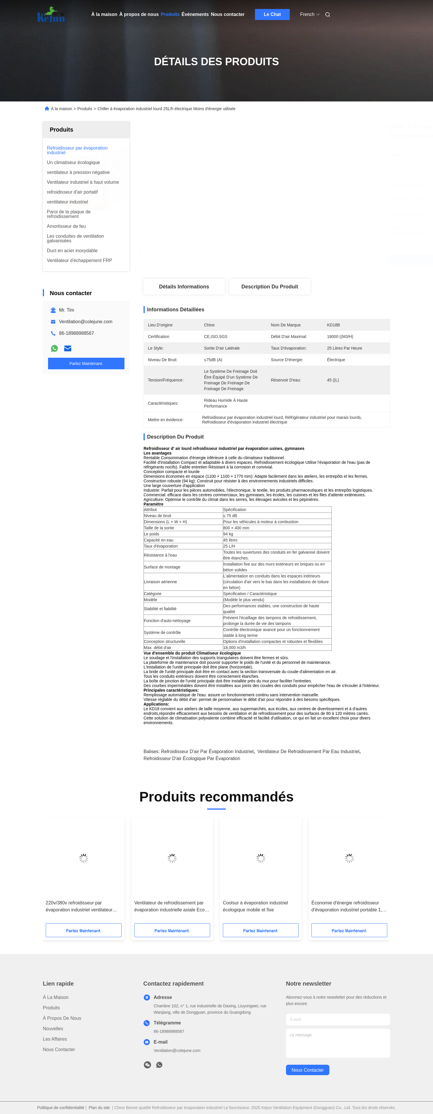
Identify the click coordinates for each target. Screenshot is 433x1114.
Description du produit (269, 287)
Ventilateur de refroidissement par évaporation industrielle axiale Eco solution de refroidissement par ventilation (169, 906)
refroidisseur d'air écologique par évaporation (192, 758)
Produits (170, 14)
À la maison (104, 14)
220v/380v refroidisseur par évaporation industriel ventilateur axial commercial (79, 906)
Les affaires (55, 1039)
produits (51, 1007)
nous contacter (307, 1070)
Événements (195, 14)
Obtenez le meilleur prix (302, 259)
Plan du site (99, 1107)
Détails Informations (184, 287)
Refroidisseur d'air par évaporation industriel (207, 751)
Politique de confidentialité (60, 1107)
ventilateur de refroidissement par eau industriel (308, 751)
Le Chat (272, 14)
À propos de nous (139, 14)
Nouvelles (53, 1028)
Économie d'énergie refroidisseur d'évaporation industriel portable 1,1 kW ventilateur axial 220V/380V (348, 906)
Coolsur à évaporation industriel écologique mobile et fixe (255, 906)
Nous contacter (227, 14)
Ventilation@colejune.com (85, 321)
